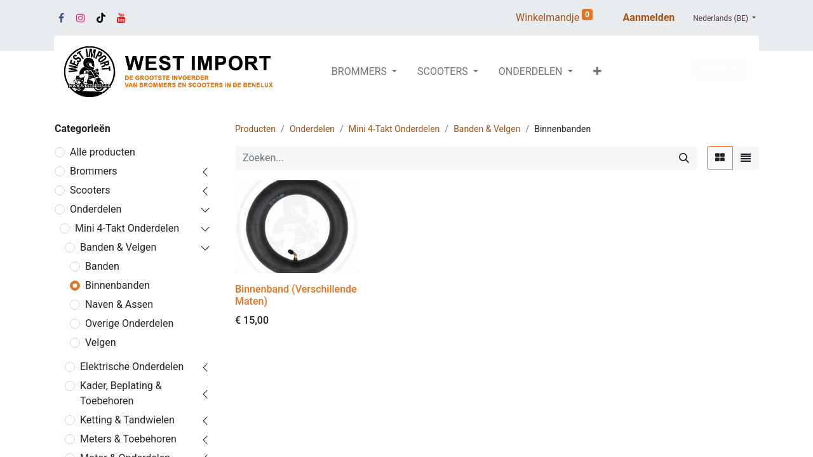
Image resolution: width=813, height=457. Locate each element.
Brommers (94, 171)
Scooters (90, 190)
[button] (597, 71)
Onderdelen (95, 209)
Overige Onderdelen (129, 323)
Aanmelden (649, 17)
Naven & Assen (119, 304)
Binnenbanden (117, 285)
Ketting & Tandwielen (127, 420)
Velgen (100, 342)
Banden (102, 266)
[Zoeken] (684, 158)
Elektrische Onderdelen (132, 367)
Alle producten (102, 152)
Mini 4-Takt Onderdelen (127, 228)
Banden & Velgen (118, 247)
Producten (255, 129)
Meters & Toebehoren (128, 439)
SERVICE (719, 69)
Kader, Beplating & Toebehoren (121, 393)
